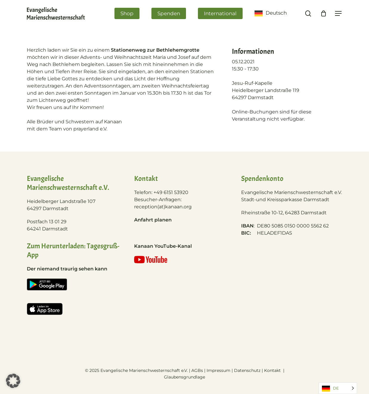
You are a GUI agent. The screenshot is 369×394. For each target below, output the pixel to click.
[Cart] (323, 17)
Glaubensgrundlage (184, 377)
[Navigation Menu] (338, 17)
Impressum (218, 370)
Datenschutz (247, 370)
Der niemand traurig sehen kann (67, 269)
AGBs (197, 370)
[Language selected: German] (338, 388)
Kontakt (273, 370)
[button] (13, 381)
